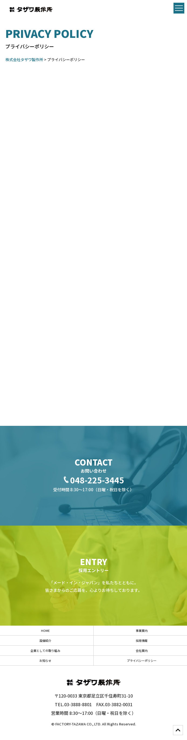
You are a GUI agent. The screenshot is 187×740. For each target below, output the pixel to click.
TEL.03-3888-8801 (73, 704)
